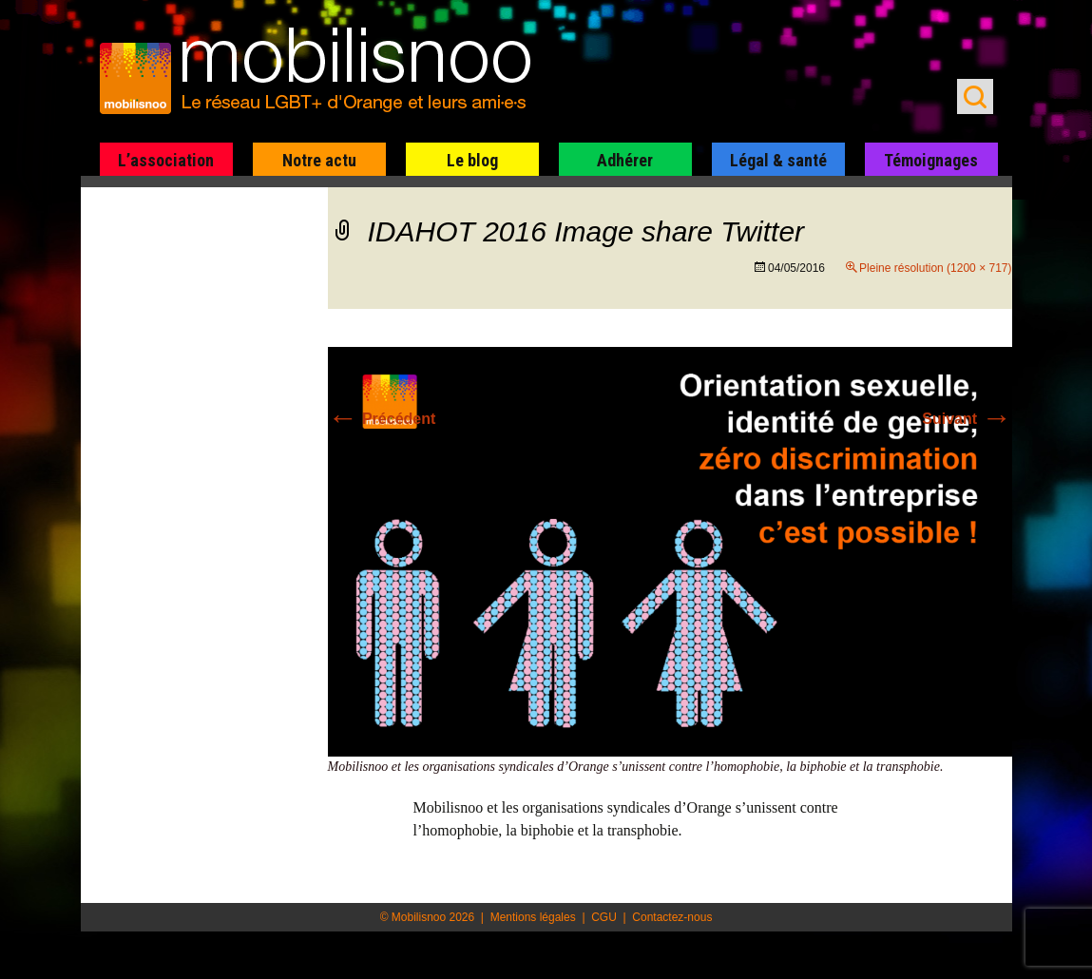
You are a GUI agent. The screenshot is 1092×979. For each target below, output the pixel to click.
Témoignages (931, 160)
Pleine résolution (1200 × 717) (935, 268)
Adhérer (625, 160)
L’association (166, 160)
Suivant (966, 419)
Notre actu (319, 160)
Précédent (382, 419)
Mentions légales (533, 917)
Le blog (472, 160)
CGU (604, 917)
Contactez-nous (672, 917)
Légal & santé (778, 160)
